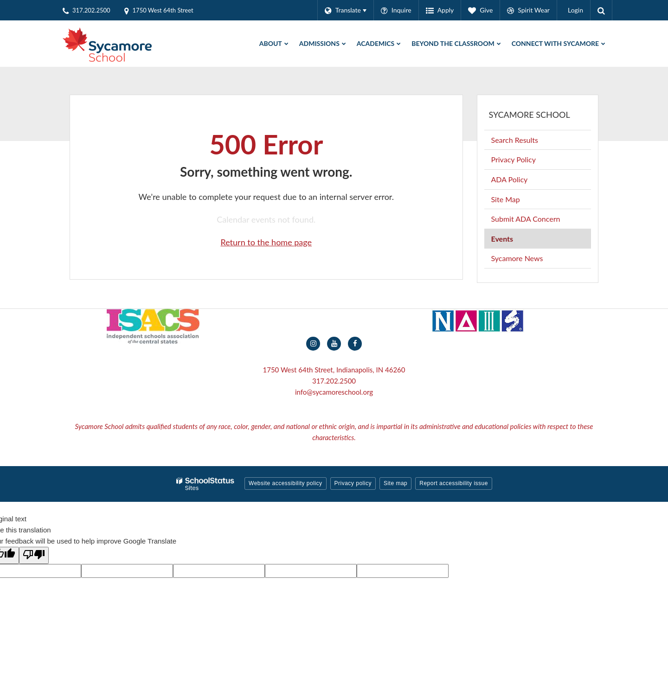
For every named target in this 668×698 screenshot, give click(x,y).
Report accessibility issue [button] (453, 483)
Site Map (505, 199)
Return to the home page (266, 242)
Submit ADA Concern (525, 218)
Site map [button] (395, 483)
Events (502, 238)
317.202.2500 (334, 381)
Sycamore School (529, 114)
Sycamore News (517, 258)
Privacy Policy (513, 159)
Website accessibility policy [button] (285, 483)
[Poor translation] (34, 555)
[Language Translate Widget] (345, 10)
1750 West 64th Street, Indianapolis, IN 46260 (334, 369)
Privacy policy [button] (353, 483)
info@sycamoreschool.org (334, 392)
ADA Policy (509, 179)
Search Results (514, 139)
